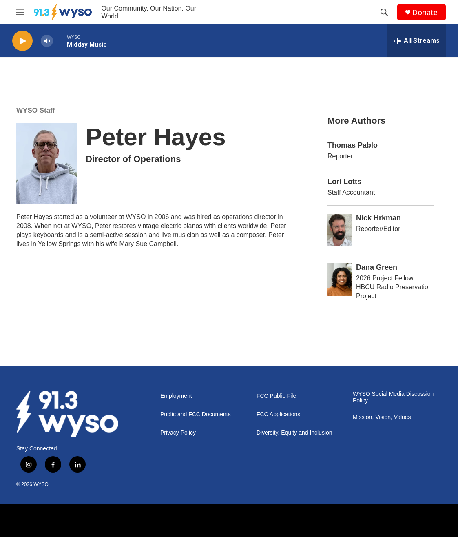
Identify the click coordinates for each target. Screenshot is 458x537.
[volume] (47, 41)
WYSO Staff (35, 110)
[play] (22, 41)
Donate (425, 12)
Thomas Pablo (352, 145)
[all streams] (416, 40)
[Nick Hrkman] (339, 230)
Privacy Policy (178, 433)
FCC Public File (276, 396)
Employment (176, 396)
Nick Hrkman (378, 218)
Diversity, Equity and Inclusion (294, 433)
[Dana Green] (339, 279)
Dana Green (376, 267)
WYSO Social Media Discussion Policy (393, 397)
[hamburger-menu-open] (20, 12)
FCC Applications (278, 414)
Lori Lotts (344, 182)
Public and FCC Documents (195, 414)
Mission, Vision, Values (382, 417)
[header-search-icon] (384, 12)
